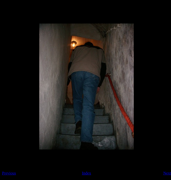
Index (86, 173)
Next (167, 173)
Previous (9, 173)
